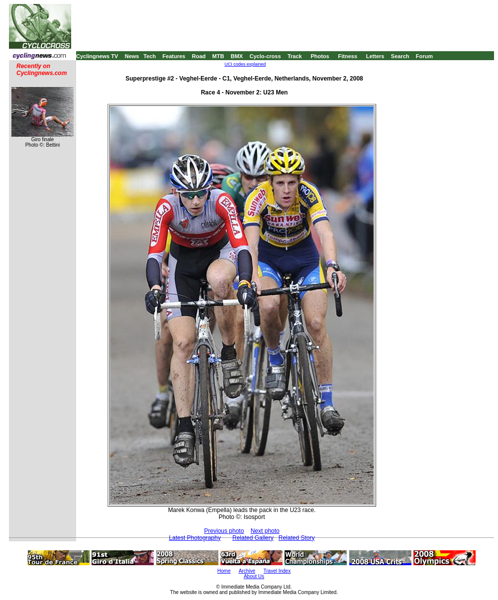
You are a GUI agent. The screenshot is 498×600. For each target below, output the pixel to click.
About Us (254, 576)
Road (199, 56)
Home (224, 571)
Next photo (265, 530)
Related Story (297, 537)
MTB (218, 56)
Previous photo (224, 530)
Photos (319, 56)
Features (174, 56)
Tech (149, 56)
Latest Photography (195, 537)
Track (295, 56)
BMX (237, 56)
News (132, 56)
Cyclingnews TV (97, 56)
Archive (247, 571)
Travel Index (277, 571)
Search (400, 56)
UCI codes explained (245, 64)
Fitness (347, 56)
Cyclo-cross (265, 56)
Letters (375, 56)
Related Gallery (253, 537)
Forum (424, 56)
